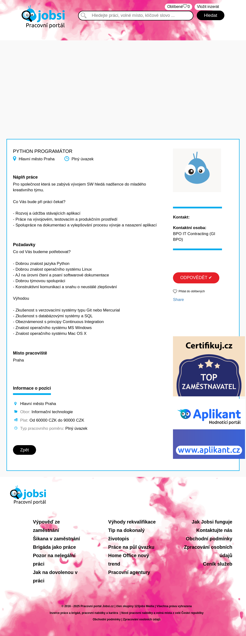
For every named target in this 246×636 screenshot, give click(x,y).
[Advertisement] (123, 74)
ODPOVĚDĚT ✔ (196, 277)
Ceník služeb (217, 564)
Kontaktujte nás (214, 530)
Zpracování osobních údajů (141, 619)
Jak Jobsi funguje (212, 521)
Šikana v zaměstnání (56, 538)
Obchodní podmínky (209, 538)
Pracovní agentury (129, 572)
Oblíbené (178, 7)
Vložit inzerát (208, 7)
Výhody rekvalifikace (132, 521)
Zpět (24, 450)
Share (178, 299)
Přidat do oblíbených (191, 291)
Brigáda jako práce (54, 547)
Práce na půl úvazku (131, 547)
